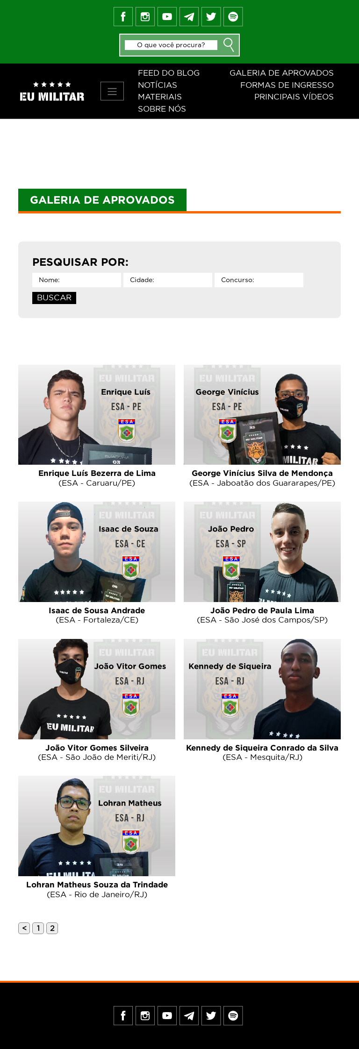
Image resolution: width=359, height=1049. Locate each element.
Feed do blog (169, 73)
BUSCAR (54, 297)
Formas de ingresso (287, 85)
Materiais (160, 96)
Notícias (157, 85)
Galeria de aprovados (282, 73)
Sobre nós (162, 109)
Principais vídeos (294, 96)
